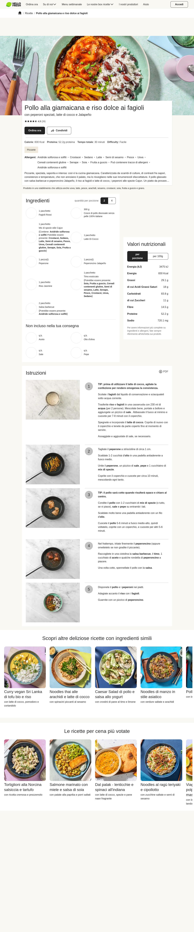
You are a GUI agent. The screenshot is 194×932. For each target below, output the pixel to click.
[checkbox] (25, 121)
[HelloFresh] (13, 4)
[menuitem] (14, 4)
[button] (71, 200)
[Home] (20, 13)
